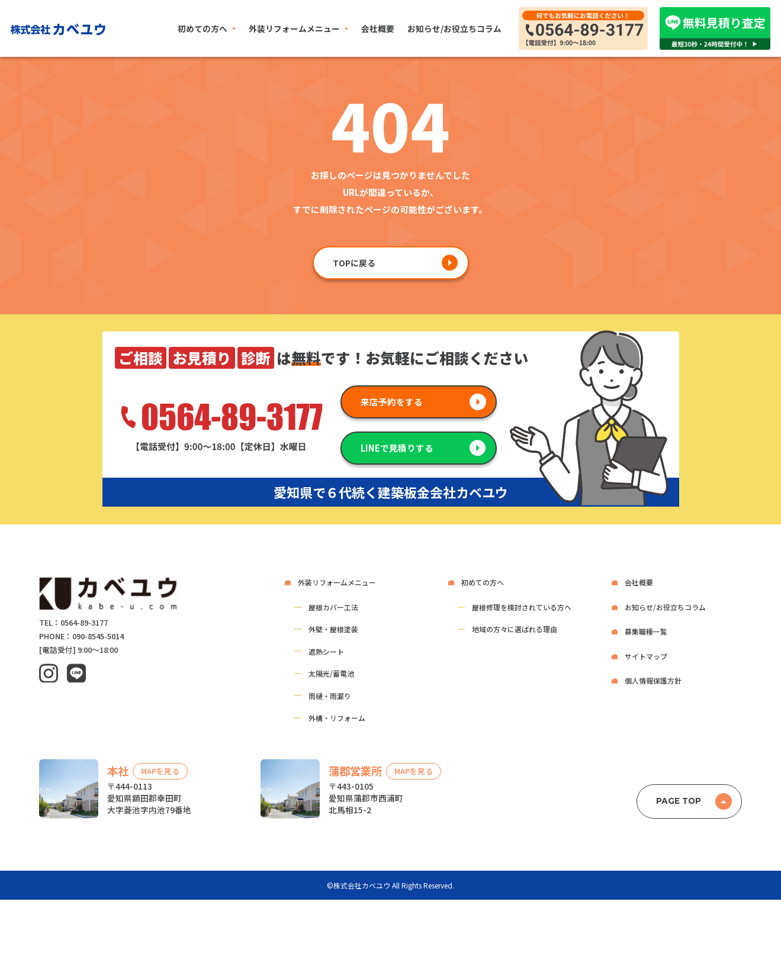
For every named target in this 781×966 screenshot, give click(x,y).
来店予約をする (392, 401)
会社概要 (377, 28)
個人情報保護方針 (653, 680)
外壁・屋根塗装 (333, 629)
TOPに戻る (354, 263)
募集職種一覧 (646, 631)
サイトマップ (646, 656)
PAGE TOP (678, 801)
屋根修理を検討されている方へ (521, 607)
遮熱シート (326, 651)
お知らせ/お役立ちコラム (454, 28)
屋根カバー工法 (333, 607)
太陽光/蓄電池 (331, 673)
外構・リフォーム (336, 718)
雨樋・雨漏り (329, 696)
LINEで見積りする (397, 448)
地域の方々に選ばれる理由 (514, 629)
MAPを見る (160, 771)
